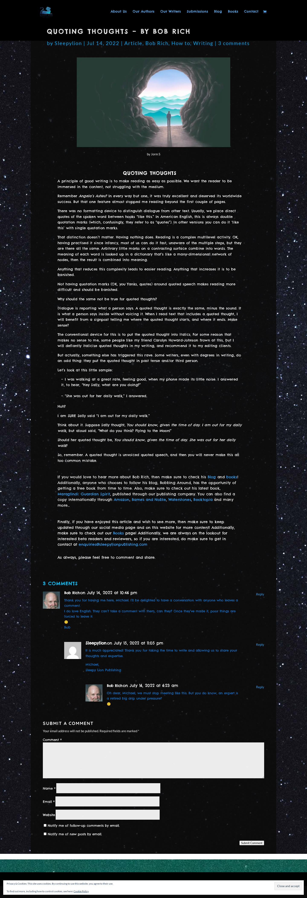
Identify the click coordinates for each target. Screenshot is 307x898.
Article (133, 43)
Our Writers (170, 11)
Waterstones (179, 499)
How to (180, 43)
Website (49, 815)
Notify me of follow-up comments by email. (84, 826)
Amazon (121, 499)
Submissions (197, 11)
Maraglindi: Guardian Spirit (84, 494)
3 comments (234, 43)
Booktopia (203, 499)
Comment (52, 740)
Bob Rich (156, 43)
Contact (251, 11)
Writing (203, 43)
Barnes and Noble (149, 499)
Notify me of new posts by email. (75, 834)
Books (233, 11)
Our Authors (143, 11)
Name (49, 788)
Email (49, 802)
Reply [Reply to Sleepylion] (260, 644)
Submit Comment (251, 843)
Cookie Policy (81, 891)
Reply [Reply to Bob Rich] (260, 594)
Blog (218, 11)
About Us (119, 11)
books (231, 477)
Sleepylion (68, 43)
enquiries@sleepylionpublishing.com (113, 544)
